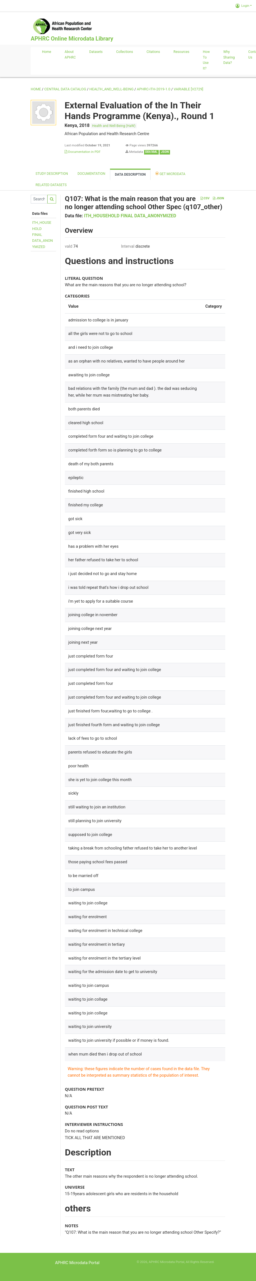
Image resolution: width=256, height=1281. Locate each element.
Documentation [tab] (91, 174)
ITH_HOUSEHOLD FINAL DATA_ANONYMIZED (130, 215)
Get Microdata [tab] (170, 173)
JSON (218, 198)
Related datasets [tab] (51, 185)
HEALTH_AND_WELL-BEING (111, 89)
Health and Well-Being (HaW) (114, 126)
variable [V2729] (188, 89)
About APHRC (70, 54)
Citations (153, 52)
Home (46, 52)
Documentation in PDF (83, 152)
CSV (204, 198)
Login (242, 6)
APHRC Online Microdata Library (72, 38)
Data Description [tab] (130, 174)
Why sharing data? (229, 57)
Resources (181, 52)
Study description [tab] (52, 174)
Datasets (96, 52)
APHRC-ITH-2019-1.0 (153, 89)
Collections (124, 52)
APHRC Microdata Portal (77, 1262)
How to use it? (206, 60)
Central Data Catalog (65, 89)
